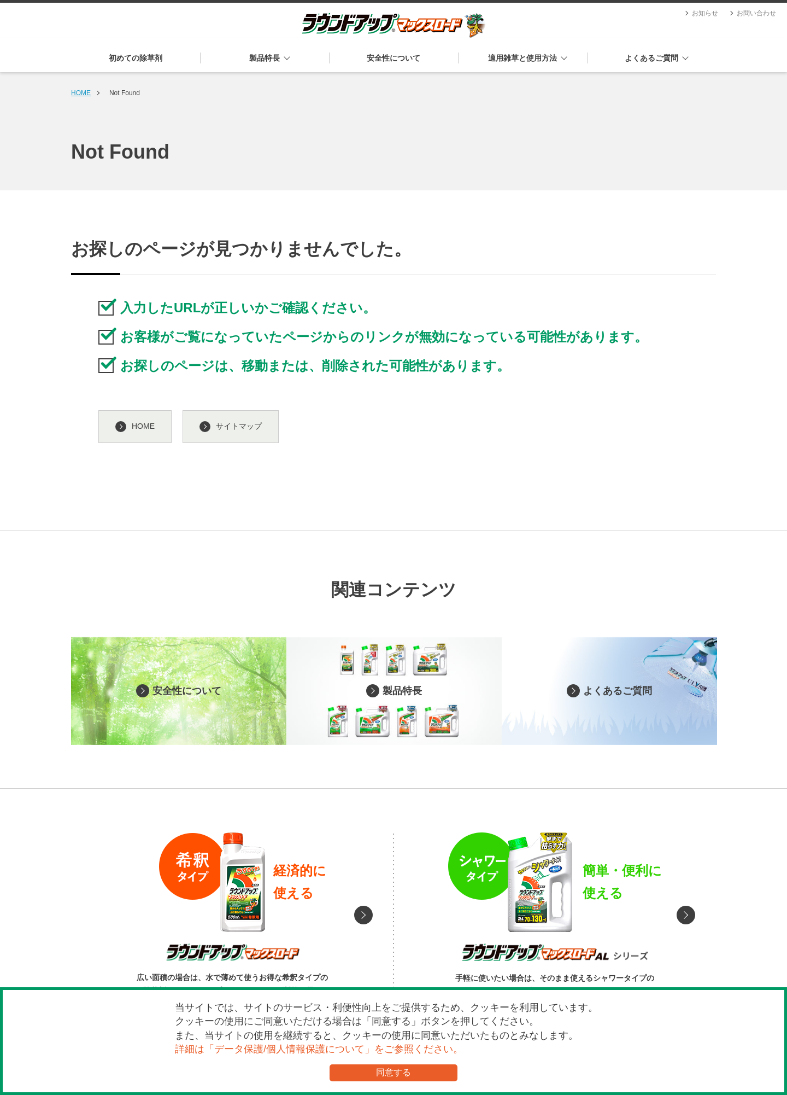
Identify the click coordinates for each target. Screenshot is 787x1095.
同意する (393, 1072)
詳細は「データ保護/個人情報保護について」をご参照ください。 (319, 1049)
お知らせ (705, 13)
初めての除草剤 (135, 58)
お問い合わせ (756, 13)
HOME (81, 93)
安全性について (393, 58)
